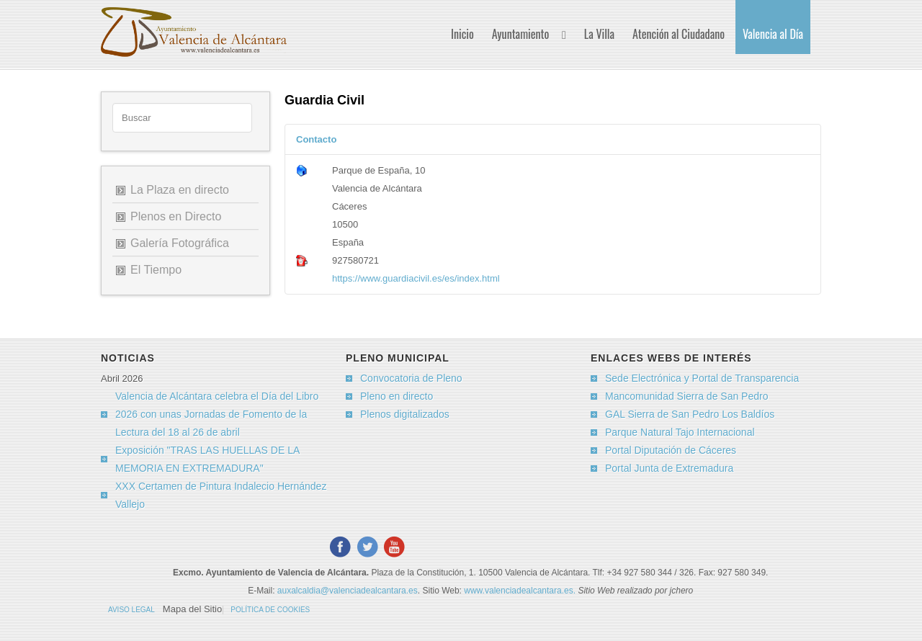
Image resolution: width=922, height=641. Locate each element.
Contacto (316, 139)
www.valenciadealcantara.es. (521, 591)
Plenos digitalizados (404, 414)
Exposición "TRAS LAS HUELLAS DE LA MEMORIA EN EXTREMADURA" (207, 459)
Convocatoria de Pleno (411, 378)
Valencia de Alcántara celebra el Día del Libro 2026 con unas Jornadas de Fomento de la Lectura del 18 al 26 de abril (216, 414)
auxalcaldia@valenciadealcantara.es (347, 591)
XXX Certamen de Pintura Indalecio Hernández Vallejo (220, 495)
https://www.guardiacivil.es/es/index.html (416, 278)
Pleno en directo (396, 396)
